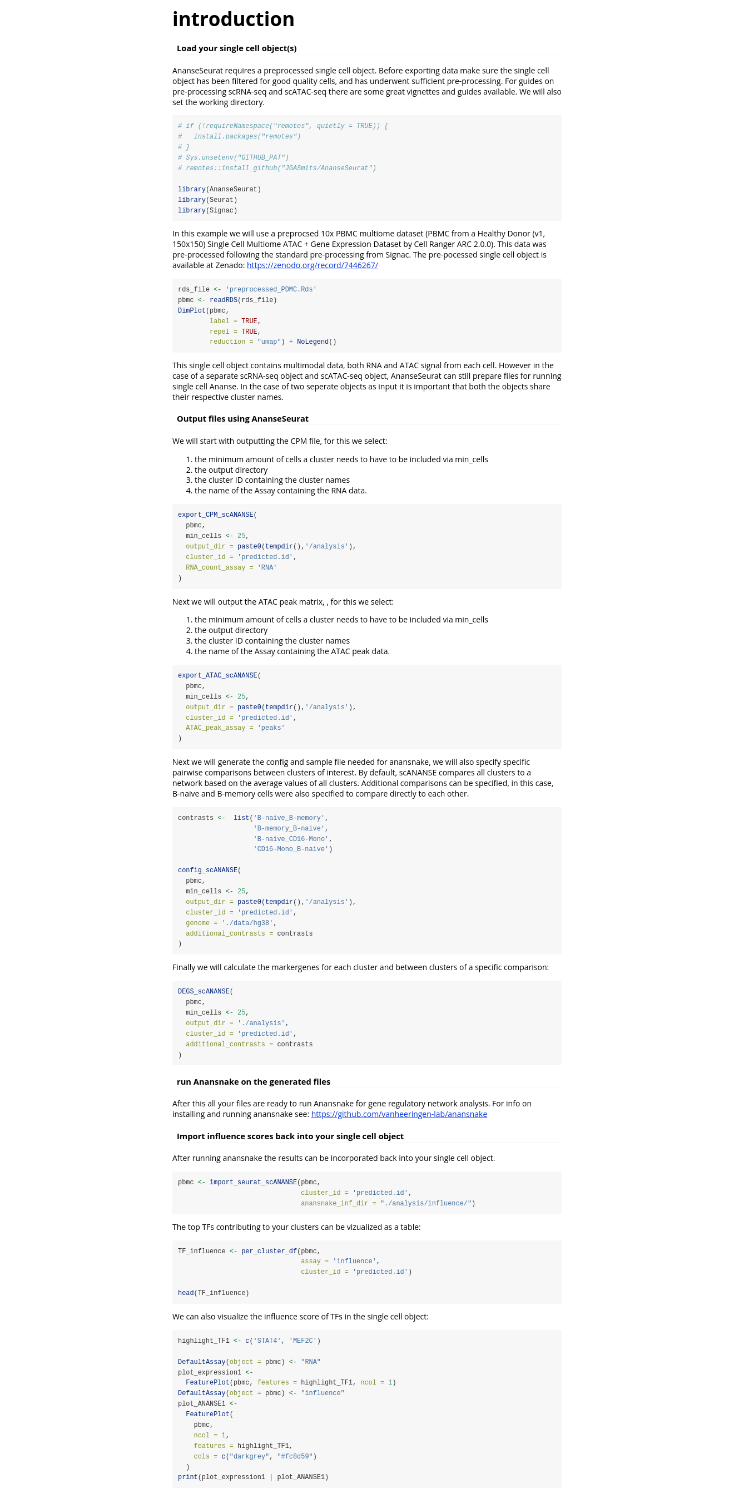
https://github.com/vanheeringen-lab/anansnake (399, 1119)
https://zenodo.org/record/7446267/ (312, 266)
